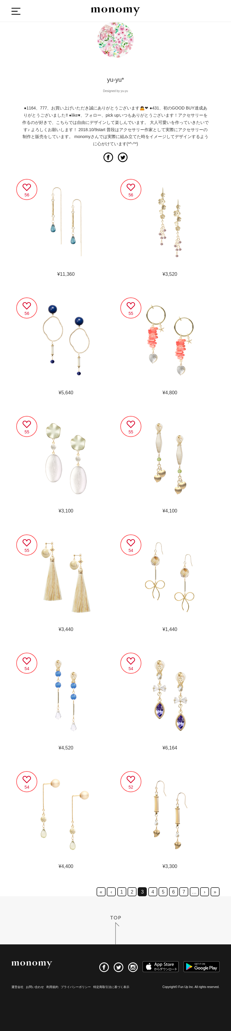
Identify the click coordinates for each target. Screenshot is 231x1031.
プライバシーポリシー (76, 987)
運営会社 (17, 987)
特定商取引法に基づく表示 (111, 987)
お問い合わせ (35, 987)
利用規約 (52, 987)
